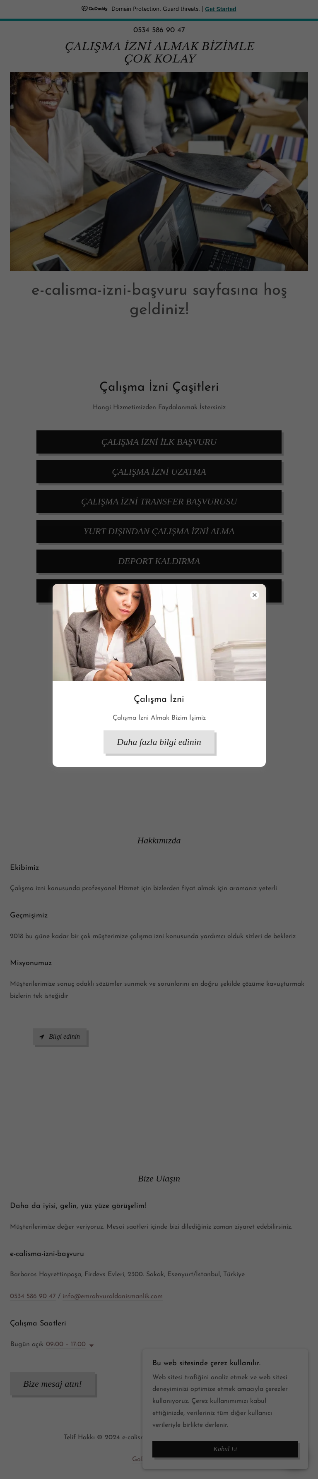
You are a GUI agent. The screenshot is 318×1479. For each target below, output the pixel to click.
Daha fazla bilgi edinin (159, 742)
